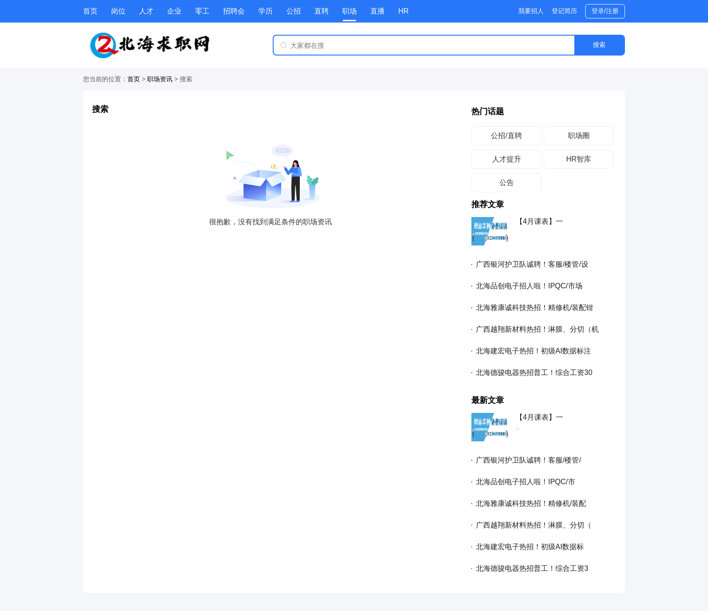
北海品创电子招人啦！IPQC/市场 (529, 286)
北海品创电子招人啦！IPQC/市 (525, 482)
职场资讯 (159, 79)
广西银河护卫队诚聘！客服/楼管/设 (532, 264)
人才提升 (506, 159)
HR (403, 11)
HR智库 (578, 159)
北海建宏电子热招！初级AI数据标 (530, 547)
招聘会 (234, 11)
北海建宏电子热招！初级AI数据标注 (533, 351)
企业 (174, 11)
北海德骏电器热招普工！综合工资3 (532, 568)
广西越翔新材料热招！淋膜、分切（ (534, 525)
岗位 (118, 11)
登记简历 (564, 10)
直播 (377, 11)
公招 (293, 11)
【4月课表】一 (539, 221)
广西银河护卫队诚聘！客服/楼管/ (528, 460)
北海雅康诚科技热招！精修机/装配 (531, 503)
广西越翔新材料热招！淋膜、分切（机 (537, 329)
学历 (265, 11)
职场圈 (579, 135)
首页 (90, 11)
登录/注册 (605, 10)
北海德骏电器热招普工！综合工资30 (534, 372)
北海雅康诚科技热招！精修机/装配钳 (534, 307)
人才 (146, 11)
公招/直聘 (506, 135)
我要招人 (531, 10)
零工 (202, 11)
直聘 (321, 11)
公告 (506, 182)
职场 (349, 11)
